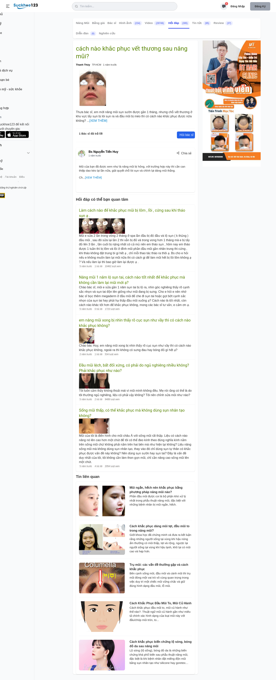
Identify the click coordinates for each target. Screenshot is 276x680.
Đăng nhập (238, 6)
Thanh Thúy (83, 64)
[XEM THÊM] (98, 120)
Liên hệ (21, 181)
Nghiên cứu (107, 33)
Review (223, 23)
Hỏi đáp (178, 23)
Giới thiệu (8, 181)
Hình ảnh (130, 23)
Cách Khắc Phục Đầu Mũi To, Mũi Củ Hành (160, 603)
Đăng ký (260, 6)
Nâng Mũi (82, 23)
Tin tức (201, 23)
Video (155, 23)
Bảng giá (98, 23)
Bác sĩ (112, 23)
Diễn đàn (86, 33)
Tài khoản (34, 181)
